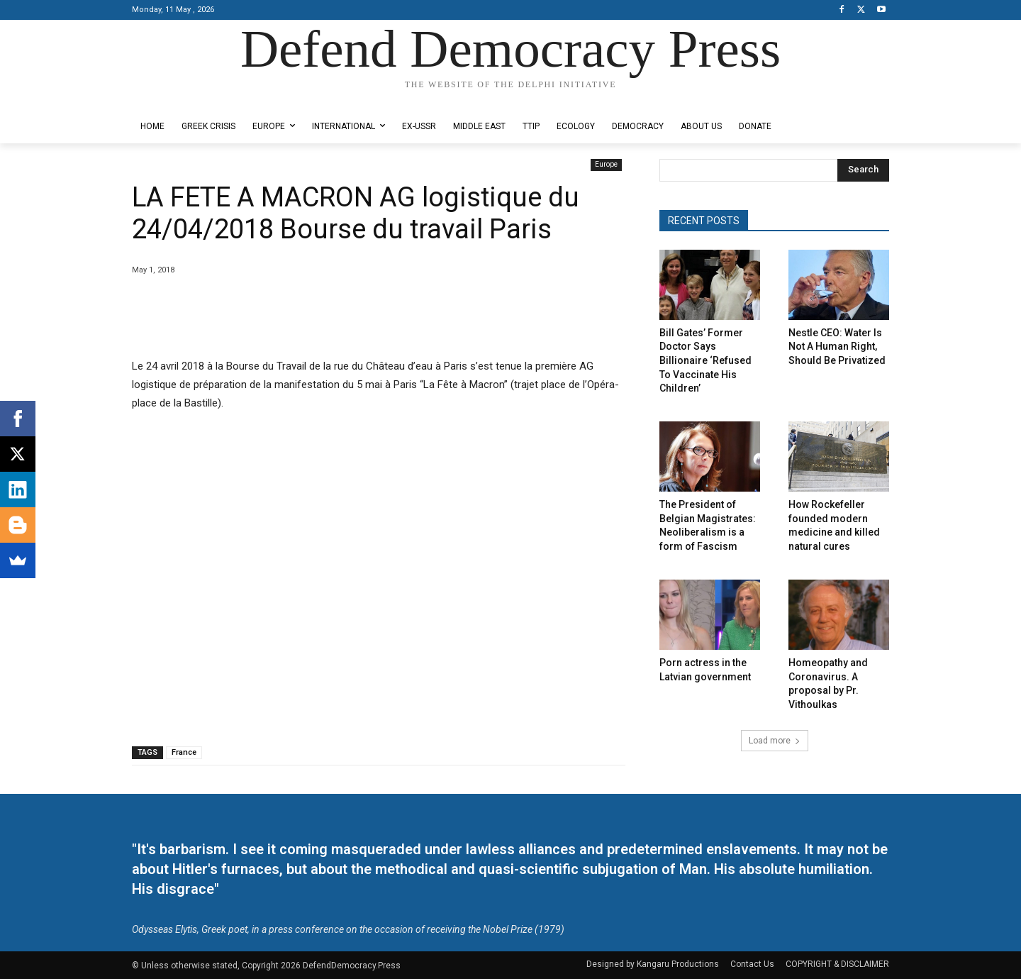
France (184, 752)
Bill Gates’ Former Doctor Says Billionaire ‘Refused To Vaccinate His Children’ (705, 360)
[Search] (863, 170)
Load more (774, 741)
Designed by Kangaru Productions (187, 98)
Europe (606, 165)
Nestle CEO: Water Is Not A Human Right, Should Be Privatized (837, 346)
